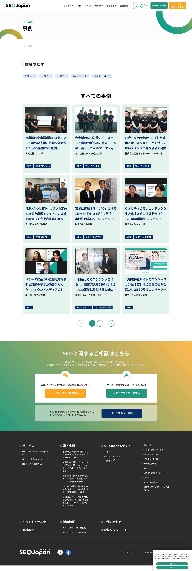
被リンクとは (149, 477)
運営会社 (110, 5)
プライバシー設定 (175, 568)
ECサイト (30, 76)
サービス (67, 5)
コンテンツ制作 (102, 76)
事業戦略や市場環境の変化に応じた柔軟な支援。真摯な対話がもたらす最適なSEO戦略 (76, 454)
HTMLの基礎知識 (151, 482)
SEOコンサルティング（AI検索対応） (35, 453)
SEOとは (147, 445)
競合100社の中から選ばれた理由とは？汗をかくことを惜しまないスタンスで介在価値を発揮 (76, 478)
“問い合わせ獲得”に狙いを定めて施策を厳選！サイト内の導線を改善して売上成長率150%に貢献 (76, 489)
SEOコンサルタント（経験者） (75, 532)
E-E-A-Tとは (149, 468)
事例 (79, 5)
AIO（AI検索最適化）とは (154, 473)
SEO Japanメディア (140, 5)
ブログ (106, 451)
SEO (62, 76)
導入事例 (69, 445)
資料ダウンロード (159, 5)
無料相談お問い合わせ (177, 5)
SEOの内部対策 (150, 463)
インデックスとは (151, 459)
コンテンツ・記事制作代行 (32, 464)
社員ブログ (108, 461)
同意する (172, 567)
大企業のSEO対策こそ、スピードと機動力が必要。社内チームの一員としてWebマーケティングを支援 (76, 466)
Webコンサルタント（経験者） (75, 527)
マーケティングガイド (112, 456)
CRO (46, 76)
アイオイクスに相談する (65, 393)
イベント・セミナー (94, 5)
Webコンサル (80, 76)
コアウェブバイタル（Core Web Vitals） (156, 488)
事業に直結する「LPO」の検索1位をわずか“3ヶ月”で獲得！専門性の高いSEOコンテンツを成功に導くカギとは (76, 501)
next (111, 323)
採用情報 (124, 5)
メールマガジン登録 (122, 413)
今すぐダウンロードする (126, 393)
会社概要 (28, 530)
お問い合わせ (112, 522)
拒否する (172, 564)
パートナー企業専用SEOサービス (35, 459)
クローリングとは (151, 454)
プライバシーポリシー (128, 552)
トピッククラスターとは (153, 449)
